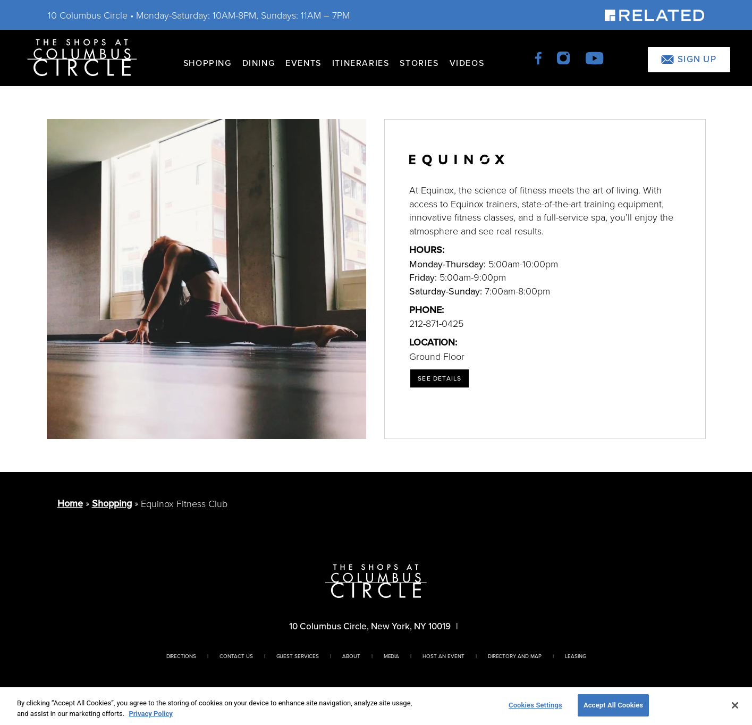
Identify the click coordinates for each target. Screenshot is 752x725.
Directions (181, 656)
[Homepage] (82, 57)
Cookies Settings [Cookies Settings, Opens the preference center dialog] (535, 705)
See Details (439, 378)
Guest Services (297, 656)
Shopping (207, 63)
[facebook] (539, 57)
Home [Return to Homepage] (70, 503)
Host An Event (443, 656)
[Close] (735, 705)
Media (392, 656)
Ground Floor (436, 356)
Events (303, 63)
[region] (376, 706)
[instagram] (564, 57)
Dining (258, 63)
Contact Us (236, 656)
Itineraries (361, 63)
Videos (467, 63)
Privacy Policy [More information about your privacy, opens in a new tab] (150, 714)
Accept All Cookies (613, 705)
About (351, 656)
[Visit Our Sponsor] (654, 15)
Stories (419, 63)
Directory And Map (515, 656)
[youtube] (594, 57)
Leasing (575, 656)
